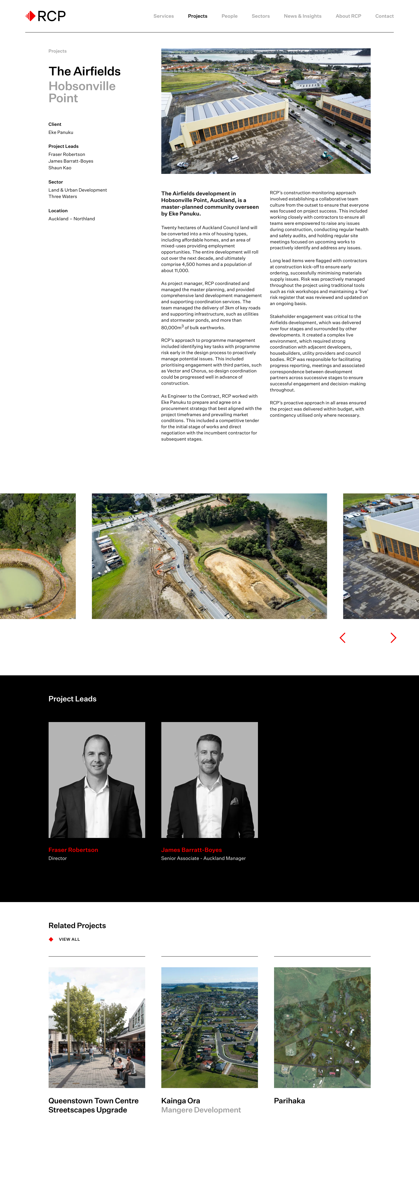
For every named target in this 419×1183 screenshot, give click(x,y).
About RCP (348, 16)
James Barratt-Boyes (71, 161)
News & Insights (303, 16)
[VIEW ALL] (64, 939)
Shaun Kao (60, 168)
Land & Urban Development (78, 190)
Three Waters (63, 196)
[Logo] (45, 16)
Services (164, 16)
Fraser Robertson (67, 154)
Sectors (261, 16)
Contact (384, 16)
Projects (197, 16)
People (229, 16)
